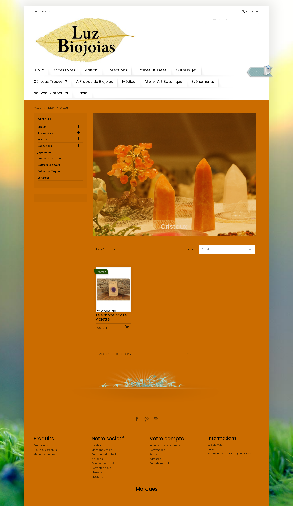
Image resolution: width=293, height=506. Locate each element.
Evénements (202, 81)
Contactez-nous (43, 11)
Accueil (45, 119)
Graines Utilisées (151, 70)
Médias (128, 81)
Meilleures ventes (44, 454)
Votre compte (167, 438)
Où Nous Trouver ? (50, 81)
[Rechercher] (231, 19)
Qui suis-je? (186, 70)
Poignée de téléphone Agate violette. (111, 315)
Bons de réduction (161, 463)
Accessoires (64, 70)
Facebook (137, 419)
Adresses (155, 459)
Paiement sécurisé (103, 463)
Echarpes (43, 177)
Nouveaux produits (51, 92)
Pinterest (146, 419)
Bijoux (39, 70)
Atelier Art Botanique (163, 81)
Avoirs (153, 454)
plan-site (97, 472)
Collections (117, 70)
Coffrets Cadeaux (49, 165)
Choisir (227, 249)
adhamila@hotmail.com (239, 453)
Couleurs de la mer (50, 158)
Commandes (157, 450)
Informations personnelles (165, 445)
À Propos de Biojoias (94, 81)
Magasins (97, 477)
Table (82, 92)
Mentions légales (102, 450)
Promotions (41, 445)
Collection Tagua (49, 171)
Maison (90, 70)
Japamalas (44, 152)
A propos (97, 459)
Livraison (97, 445)
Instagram (156, 419)
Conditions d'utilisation (105, 454)
